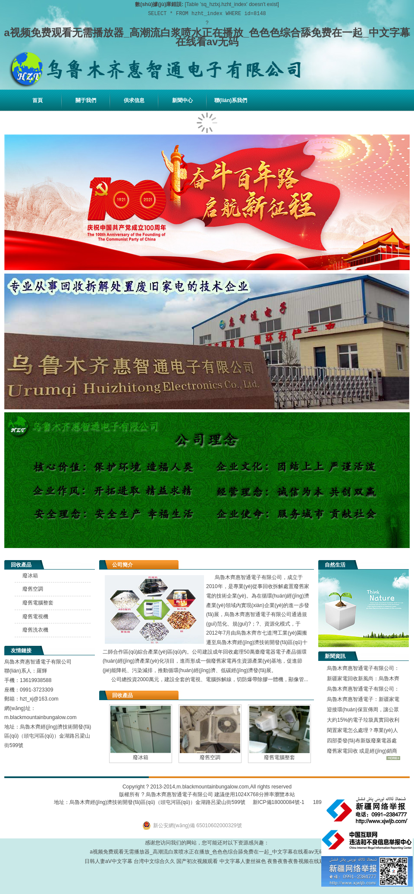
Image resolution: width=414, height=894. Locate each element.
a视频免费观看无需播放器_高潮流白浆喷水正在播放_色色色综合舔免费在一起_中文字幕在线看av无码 (207, 37)
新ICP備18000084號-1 (274, 802)
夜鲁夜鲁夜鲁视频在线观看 (298, 861)
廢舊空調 (210, 757)
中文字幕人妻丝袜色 (243, 861)
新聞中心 (182, 100)
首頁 (37, 100)
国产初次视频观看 (197, 861)
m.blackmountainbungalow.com (212, 787)
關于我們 (85, 100)
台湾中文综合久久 (154, 861)
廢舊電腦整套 (279, 757)
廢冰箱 (140, 757)
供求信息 (134, 100)
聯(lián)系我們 (231, 100)
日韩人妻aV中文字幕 (108, 861)
